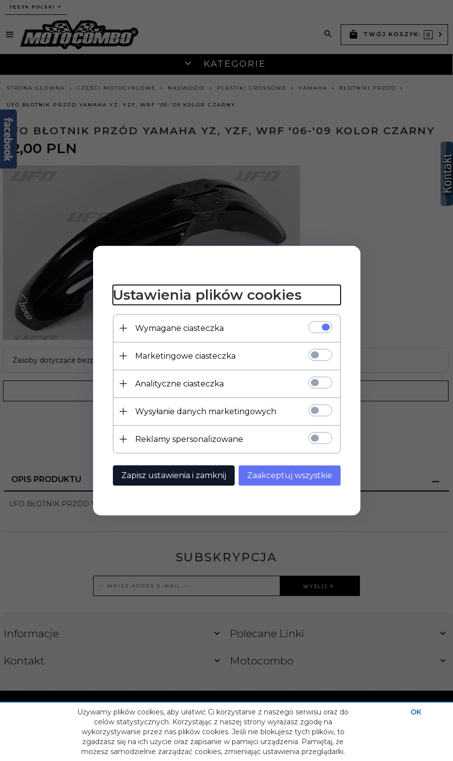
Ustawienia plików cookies (207, 294)
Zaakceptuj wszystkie (289, 475)
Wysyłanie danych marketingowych (205, 411)
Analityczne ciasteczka (179, 383)
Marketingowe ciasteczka (185, 356)
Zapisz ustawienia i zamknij (173, 475)
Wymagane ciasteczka (179, 328)
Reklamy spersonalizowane (189, 439)
